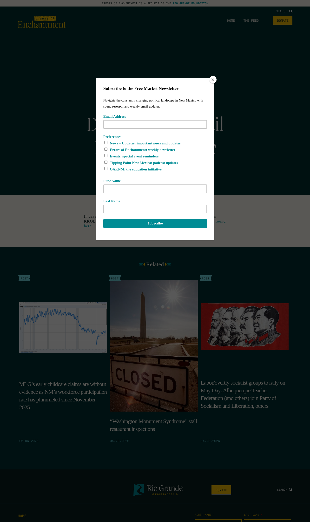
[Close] (213, 79)
